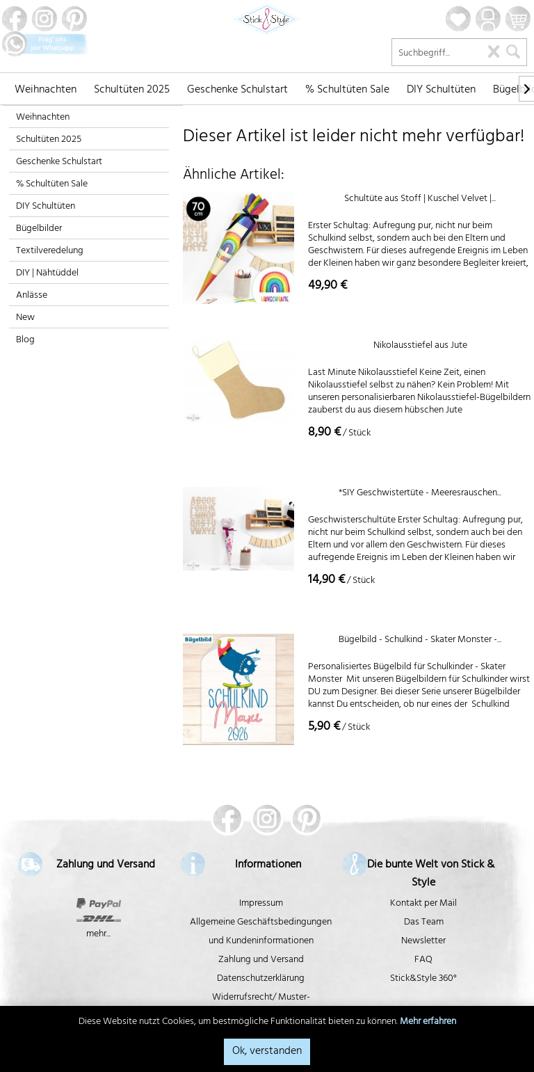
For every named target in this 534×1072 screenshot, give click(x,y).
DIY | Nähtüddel (47, 273)
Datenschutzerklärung (261, 979)
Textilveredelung (49, 251)
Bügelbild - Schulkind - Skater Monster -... (420, 642)
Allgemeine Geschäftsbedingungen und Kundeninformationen (261, 932)
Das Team (424, 922)
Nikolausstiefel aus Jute (420, 347)
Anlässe (31, 296)
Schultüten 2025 (48, 140)
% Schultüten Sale (52, 184)
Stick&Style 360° (423, 979)
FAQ (423, 960)
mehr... (98, 934)
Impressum (261, 904)
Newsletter (423, 941)
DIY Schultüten (45, 207)
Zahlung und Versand (261, 960)
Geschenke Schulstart (59, 162)
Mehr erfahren (428, 1022)
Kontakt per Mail (423, 904)
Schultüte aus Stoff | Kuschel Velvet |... (420, 201)
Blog (25, 340)
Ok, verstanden (267, 1051)
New (25, 318)
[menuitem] (45, 88)
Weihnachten (43, 118)
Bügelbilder (39, 229)
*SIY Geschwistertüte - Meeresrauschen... (420, 495)
